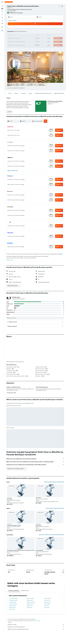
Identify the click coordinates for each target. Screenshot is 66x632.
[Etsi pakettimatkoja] (2, 14)
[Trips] (2, 27)
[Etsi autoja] (2, 11)
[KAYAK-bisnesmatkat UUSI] (2, 23)
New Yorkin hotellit (13, 603)
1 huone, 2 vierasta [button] (12, 20)
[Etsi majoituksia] (2, 8)
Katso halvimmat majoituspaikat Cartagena (55, 508)
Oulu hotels (46, 605)
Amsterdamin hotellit (31, 602)
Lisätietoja (60, 254)
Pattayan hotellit (30, 603)
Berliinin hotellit (30, 600)
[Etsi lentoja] (2, 6)
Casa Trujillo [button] (38, 497)
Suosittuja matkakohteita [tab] (13, 590)
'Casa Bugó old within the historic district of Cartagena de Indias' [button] (21, 550)
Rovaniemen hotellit (13, 600)
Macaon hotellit (12, 605)
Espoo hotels (46, 607)
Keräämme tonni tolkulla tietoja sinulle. (36, 627)
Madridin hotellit (47, 602)
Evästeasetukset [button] (9, 260)
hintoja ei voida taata (36, 620)
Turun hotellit (47, 600)
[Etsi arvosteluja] (36, 318)
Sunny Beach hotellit (13, 598)
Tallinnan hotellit (47, 598)
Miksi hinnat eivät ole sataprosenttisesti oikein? (36, 629)
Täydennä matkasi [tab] (25, 590)
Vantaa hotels (29, 607)
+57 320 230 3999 (11, 11)
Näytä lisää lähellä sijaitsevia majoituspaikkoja (54, 482)
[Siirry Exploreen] (2, 18)
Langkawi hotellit (12, 602)
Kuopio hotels (12, 609)
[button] (2, 2)
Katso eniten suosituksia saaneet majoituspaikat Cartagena (51, 534)
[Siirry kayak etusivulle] (9, 2)
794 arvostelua (19, 12)
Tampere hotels (12, 607)
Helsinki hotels (30, 605)
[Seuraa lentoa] (2, 20)
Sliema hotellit (47, 603)
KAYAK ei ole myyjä (36, 624)
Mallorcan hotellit (30, 598)
